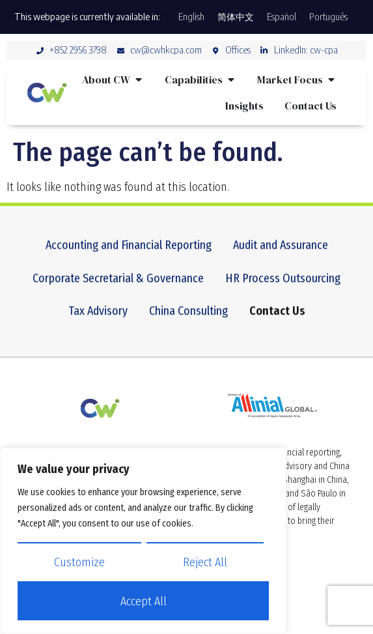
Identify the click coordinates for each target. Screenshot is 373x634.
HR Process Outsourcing (282, 289)
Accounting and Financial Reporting (129, 256)
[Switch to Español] (281, 16)
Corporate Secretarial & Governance (118, 289)
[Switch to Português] (328, 16)
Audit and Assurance (280, 256)
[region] (143, 541)
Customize (79, 562)
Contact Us (277, 322)
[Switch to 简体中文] (235, 16)
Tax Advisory (98, 322)
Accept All (143, 601)
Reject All (205, 562)
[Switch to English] (191, 16)
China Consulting (188, 322)
